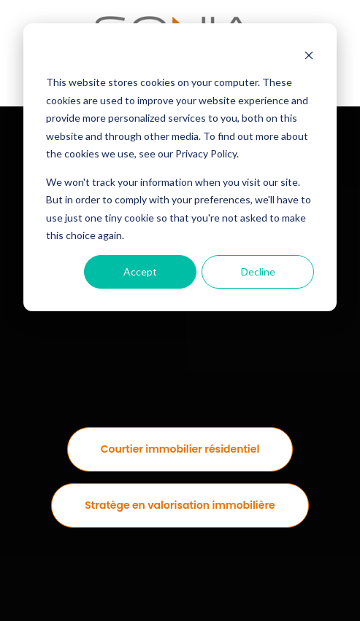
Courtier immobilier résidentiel (180, 449)
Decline (258, 271)
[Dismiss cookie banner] (309, 55)
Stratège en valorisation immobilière (180, 505)
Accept (140, 271)
